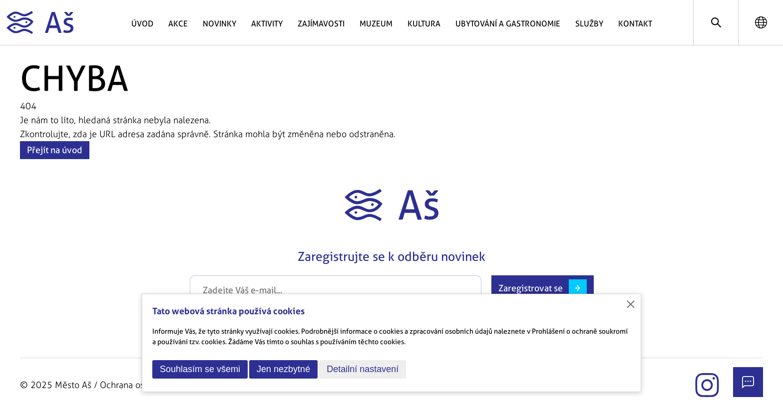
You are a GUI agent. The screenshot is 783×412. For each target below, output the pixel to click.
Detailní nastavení (362, 369)
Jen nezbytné (283, 369)
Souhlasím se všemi (200, 369)
